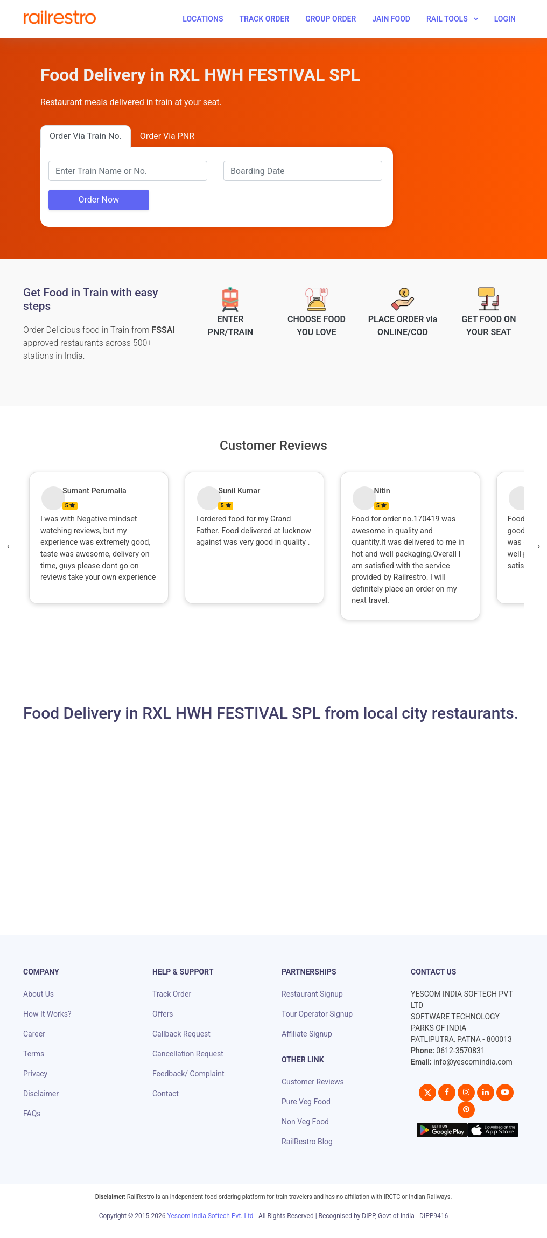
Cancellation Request (187, 1053)
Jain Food (391, 19)
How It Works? (47, 1014)
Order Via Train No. (86, 136)
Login (505, 19)
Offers (162, 1014)
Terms (33, 1053)
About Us (38, 994)
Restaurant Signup (312, 994)
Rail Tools (447, 19)
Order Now (98, 199)
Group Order (330, 19)
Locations (203, 19)
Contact (165, 1093)
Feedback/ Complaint (188, 1073)
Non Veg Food (305, 1121)
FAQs (32, 1113)
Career (34, 1034)
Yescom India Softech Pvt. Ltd (210, 1216)
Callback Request (181, 1034)
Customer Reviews (313, 1081)
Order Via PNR (167, 136)
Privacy (35, 1073)
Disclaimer (41, 1093)
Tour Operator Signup (317, 1014)
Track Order (264, 19)
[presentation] (8, 546)
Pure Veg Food (306, 1101)
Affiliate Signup (307, 1034)
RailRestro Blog (307, 1141)
